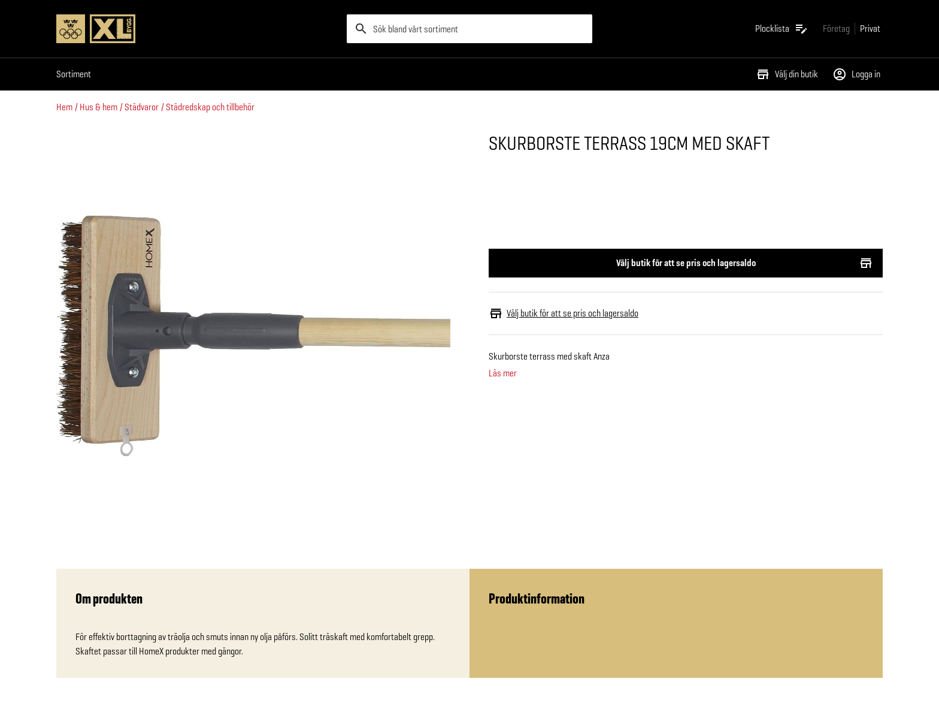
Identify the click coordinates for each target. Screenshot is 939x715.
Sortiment (73, 74)
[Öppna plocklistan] (782, 29)
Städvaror (142, 107)
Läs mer (503, 373)
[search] (469, 28)
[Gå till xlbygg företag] (836, 28)
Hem (64, 107)
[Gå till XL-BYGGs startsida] (196, 28)
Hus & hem (98, 107)
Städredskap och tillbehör (210, 107)
